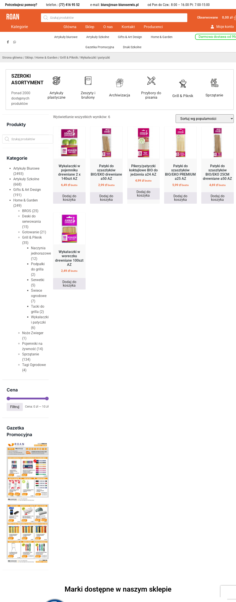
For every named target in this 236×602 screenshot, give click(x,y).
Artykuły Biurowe (26, 168)
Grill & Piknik (69, 57)
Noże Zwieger (32, 333)
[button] (5, 525)
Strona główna (12, 57)
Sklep (89, 27)
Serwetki (37, 280)
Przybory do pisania (151, 95)
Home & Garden (162, 37)
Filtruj (14, 407)
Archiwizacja (119, 95)
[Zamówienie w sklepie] (205, 118)
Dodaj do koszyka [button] (69, 198)
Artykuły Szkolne (97, 37)
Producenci (153, 27)
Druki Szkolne (132, 47)
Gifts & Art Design (130, 37)
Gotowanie (30, 232)
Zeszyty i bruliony (88, 95)
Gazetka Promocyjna (99, 47)
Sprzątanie (214, 95)
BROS (26, 211)
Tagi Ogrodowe (34, 365)
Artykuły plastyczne (56, 95)
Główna (69, 27)
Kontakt (128, 27)
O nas (108, 27)
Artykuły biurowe (65, 37)
